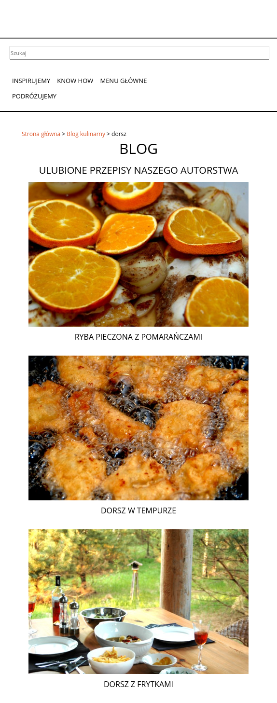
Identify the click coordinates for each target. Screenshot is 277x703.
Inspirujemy (31, 80)
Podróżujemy (34, 96)
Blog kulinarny (86, 134)
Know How (75, 80)
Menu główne (123, 80)
